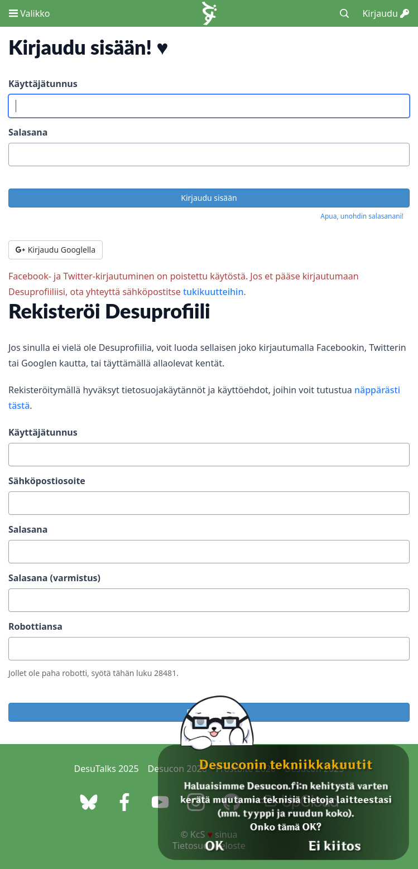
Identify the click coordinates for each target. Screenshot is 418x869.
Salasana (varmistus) (54, 578)
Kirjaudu (385, 13)
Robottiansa (35, 626)
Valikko (29, 13)
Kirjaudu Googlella (55, 249)
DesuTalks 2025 (106, 768)
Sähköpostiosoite (46, 481)
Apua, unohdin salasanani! (361, 216)
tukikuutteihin (213, 292)
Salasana (27, 132)
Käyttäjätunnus (43, 84)
